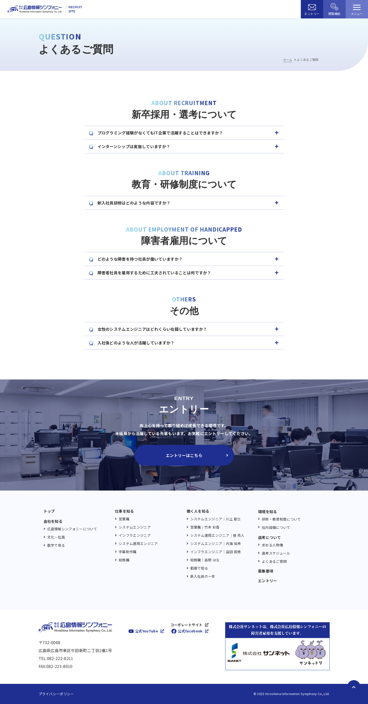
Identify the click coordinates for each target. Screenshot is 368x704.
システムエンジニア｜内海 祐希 (215, 543)
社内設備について (276, 527)
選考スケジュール (276, 553)
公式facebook (190, 630)
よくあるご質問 (274, 561)
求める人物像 (272, 544)
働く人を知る (198, 511)
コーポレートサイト (186, 624)
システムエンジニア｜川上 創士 (215, 518)
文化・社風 (56, 537)
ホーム (287, 59)
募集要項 (265, 571)
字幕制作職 (128, 551)
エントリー (267, 580)
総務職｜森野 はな (205, 559)
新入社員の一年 (202, 576)
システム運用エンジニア (138, 543)
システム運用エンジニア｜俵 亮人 (217, 535)
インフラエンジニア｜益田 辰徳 (215, 551)
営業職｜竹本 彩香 (205, 527)
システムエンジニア (135, 527)
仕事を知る (124, 511)
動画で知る (199, 568)
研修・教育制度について (281, 519)
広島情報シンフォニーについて (72, 528)
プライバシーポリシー (56, 693)
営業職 (124, 518)
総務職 (124, 559)
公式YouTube (146, 630)
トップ (49, 511)
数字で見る (56, 545)
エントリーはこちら (184, 455)
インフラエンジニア (135, 535)
